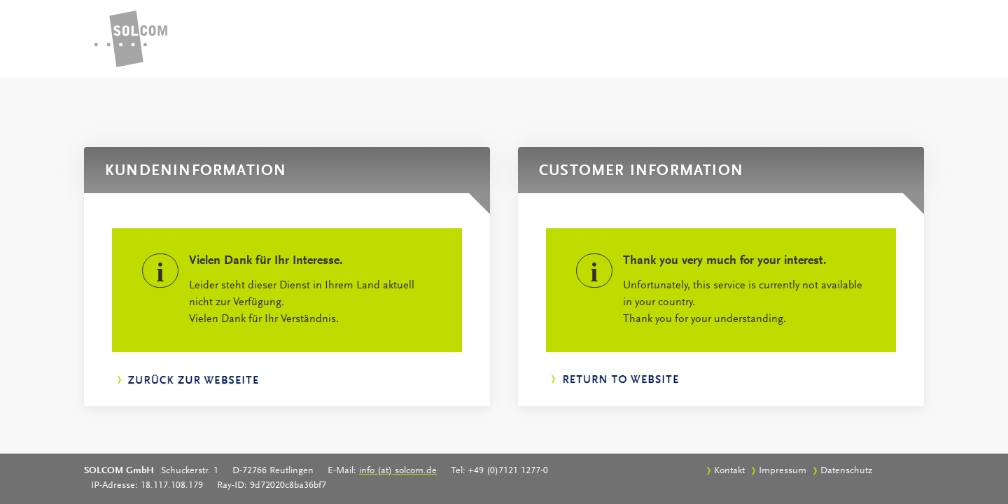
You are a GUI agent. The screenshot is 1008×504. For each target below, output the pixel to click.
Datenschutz (846, 471)
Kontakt (729, 471)
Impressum (782, 471)
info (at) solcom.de (398, 471)
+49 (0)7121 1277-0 (508, 471)
